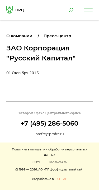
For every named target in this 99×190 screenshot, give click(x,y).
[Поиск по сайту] (71, 10)
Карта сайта (58, 162)
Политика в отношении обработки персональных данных (49, 152)
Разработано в (49, 179)
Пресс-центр (57, 35)
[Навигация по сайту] (88, 10)
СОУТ (36, 162)
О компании (19, 35)
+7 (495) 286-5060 (49, 123)
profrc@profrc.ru (49, 134)
